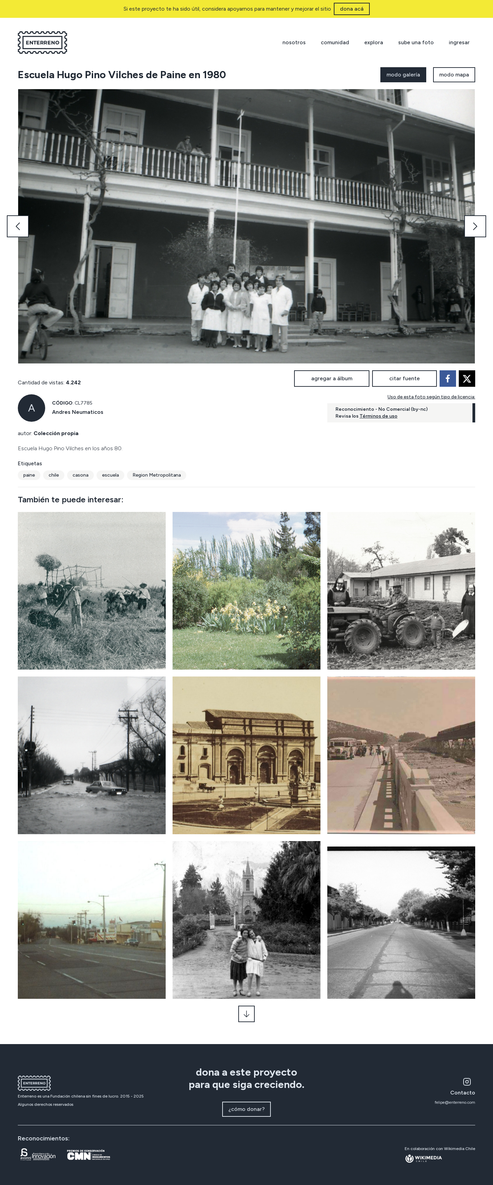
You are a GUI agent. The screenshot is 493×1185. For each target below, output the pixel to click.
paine (29, 475)
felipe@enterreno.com (455, 1102)
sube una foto (416, 42)
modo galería (403, 74)
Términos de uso (378, 416)
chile (54, 475)
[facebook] (448, 378)
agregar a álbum (331, 378)
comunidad (335, 42)
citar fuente (404, 378)
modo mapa (454, 74)
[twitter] (467, 378)
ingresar (459, 42)
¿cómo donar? (246, 1109)
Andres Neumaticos (77, 412)
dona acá (352, 8)
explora (373, 42)
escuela (110, 475)
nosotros (294, 42)
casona (80, 475)
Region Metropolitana (156, 475)
